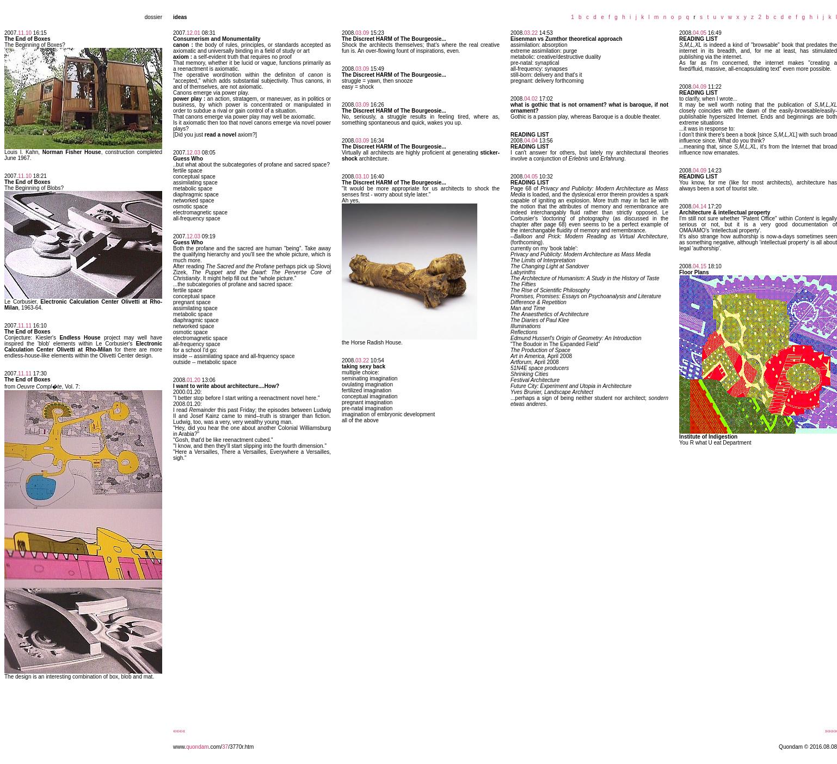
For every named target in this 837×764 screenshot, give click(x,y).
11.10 (25, 33)
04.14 (699, 207)
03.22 (362, 360)
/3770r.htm (241, 747)
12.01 (193, 33)
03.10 (362, 177)
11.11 (25, 326)
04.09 (699, 87)
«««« (179, 731)
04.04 (531, 141)
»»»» (831, 731)
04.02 (531, 99)
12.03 (193, 153)
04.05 (531, 177)
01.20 (193, 380)
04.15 (699, 266)
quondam (197, 747)
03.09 (362, 33)
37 (225, 747)
